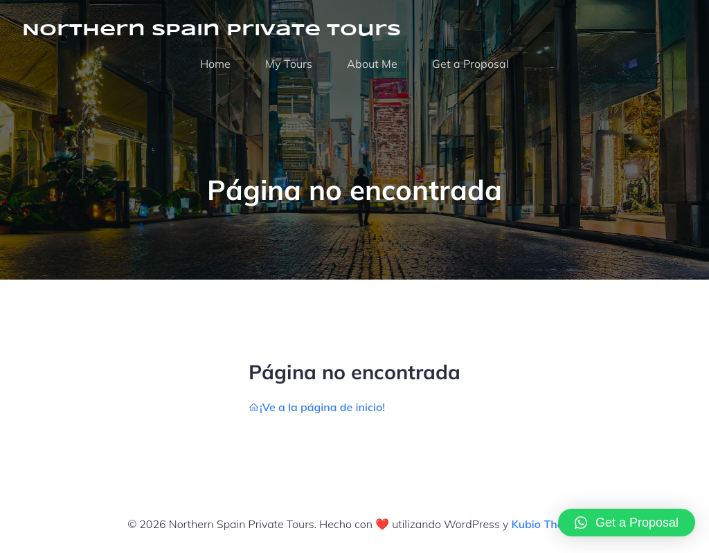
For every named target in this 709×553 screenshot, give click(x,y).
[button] (626, 522)
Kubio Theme (546, 524)
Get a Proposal (470, 64)
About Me (372, 64)
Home (215, 64)
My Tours (288, 64)
